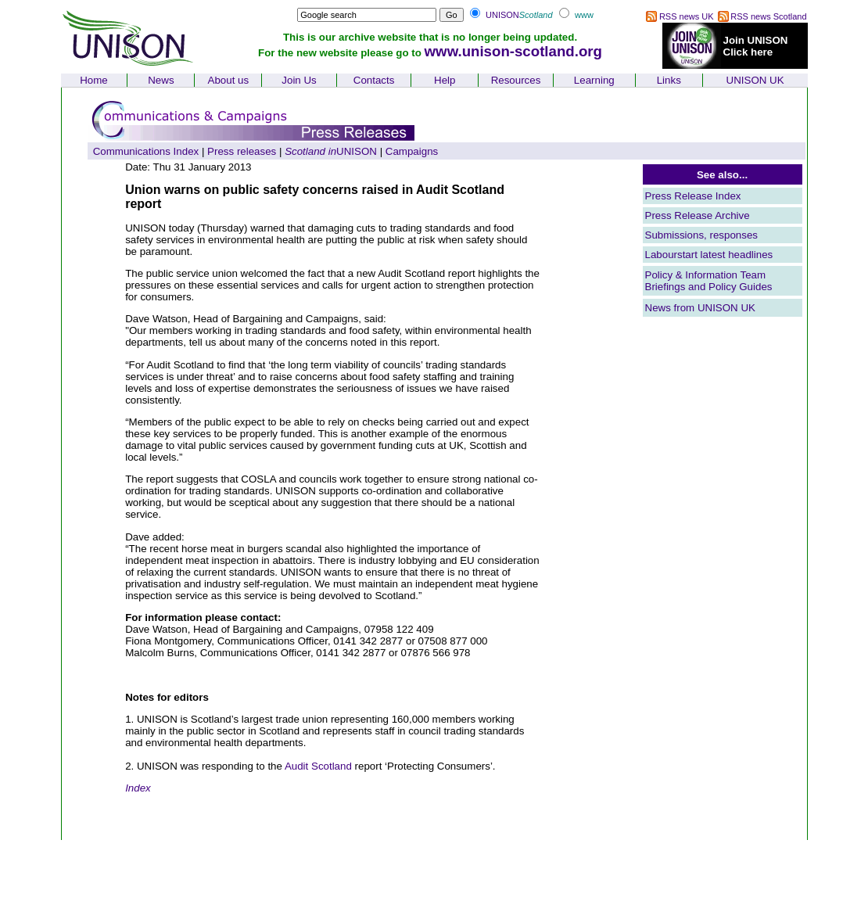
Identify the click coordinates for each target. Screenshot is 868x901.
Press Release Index (693, 196)
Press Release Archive (697, 215)
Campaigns (412, 151)
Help (444, 80)
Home (94, 80)
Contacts (374, 80)
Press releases (241, 151)
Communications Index (146, 151)
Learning (594, 80)
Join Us (299, 80)
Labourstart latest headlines (709, 254)
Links (669, 80)
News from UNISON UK (700, 308)
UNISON (331, 151)
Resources (516, 80)
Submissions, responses (701, 235)
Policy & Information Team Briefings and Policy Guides (709, 281)
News (161, 80)
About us (228, 80)
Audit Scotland (318, 766)
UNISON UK (755, 80)
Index (138, 788)
